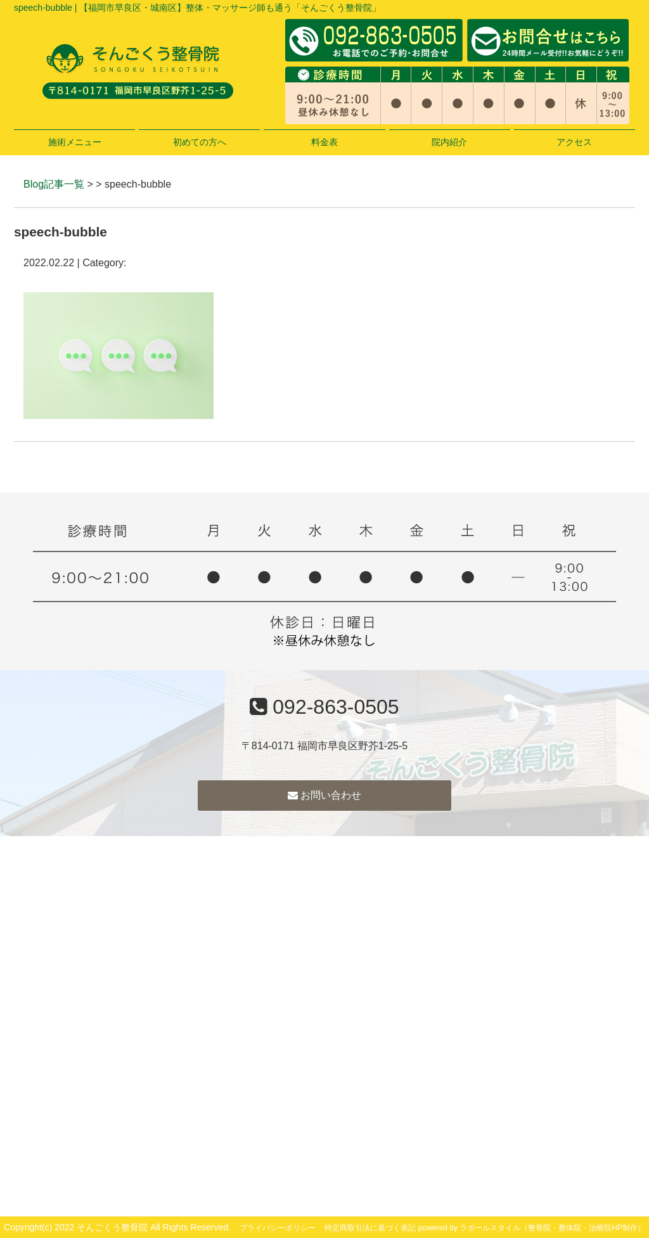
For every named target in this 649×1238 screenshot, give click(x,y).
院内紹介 (449, 142)
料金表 (324, 142)
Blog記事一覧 (53, 184)
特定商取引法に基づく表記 (370, 1227)
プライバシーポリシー (278, 1227)
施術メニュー (74, 142)
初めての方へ (199, 142)
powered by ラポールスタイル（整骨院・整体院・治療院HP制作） (531, 1227)
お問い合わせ (324, 795)
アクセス (574, 142)
